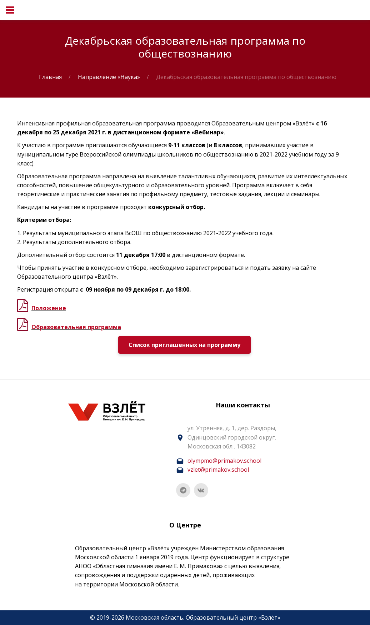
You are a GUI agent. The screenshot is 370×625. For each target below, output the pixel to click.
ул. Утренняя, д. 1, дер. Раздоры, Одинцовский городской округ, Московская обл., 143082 (232, 437)
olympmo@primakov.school (224, 461)
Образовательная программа (76, 327)
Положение (48, 308)
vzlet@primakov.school (218, 469)
